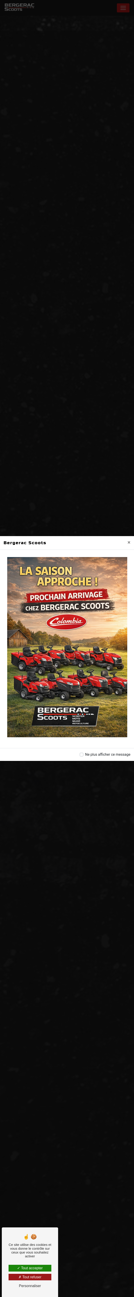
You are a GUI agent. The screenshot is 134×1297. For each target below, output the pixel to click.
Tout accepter (30, 1268)
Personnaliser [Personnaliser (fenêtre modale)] (30, 1286)
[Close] (129, 542)
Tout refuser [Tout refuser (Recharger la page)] (29, 1277)
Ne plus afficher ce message (107, 754)
